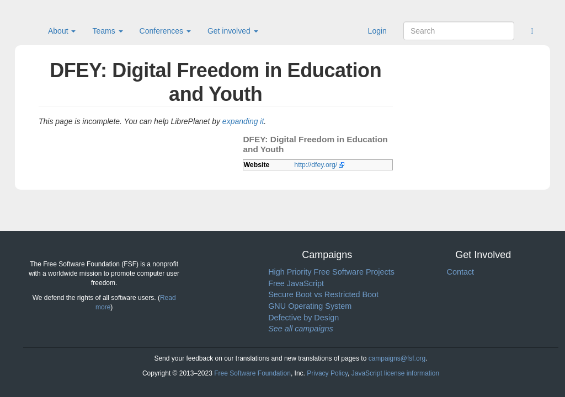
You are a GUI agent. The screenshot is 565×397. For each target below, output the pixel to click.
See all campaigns (300, 328)
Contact (460, 271)
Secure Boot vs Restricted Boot (323, 294)
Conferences (165, 30)
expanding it (243, 121)
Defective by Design (303, 317)
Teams (107, 30)
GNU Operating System (309, 306)
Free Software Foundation (252, 373)
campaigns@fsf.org (397, 358)
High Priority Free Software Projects (331, 271)
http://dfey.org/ (315, 165)
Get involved (232, 30)
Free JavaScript (296, 283)
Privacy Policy (327, 373)
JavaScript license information (395, 373)
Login (377, 30)
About (62, 30)
